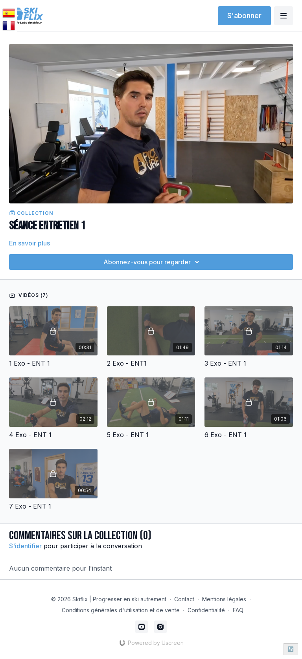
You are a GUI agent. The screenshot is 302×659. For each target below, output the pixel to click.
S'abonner (244, 15)
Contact (184, 599)
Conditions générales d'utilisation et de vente (121, 610)
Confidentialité (206, 610)
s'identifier (25, 546)
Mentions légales (224, 599)
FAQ (238, 610)
